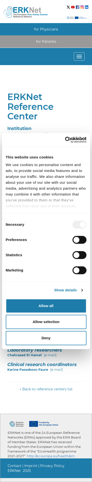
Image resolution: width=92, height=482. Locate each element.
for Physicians (46, 29)
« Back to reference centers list (46, 389)
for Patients (46, 41)
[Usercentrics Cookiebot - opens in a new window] (65, 140)
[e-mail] (50, 355)
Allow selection (46, 322)
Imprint (30, 466)
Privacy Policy (52, 466)
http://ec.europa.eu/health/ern (51, 456)
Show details (65, 290)
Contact (14, 466)
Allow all (46, 306)
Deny (46, 338)
